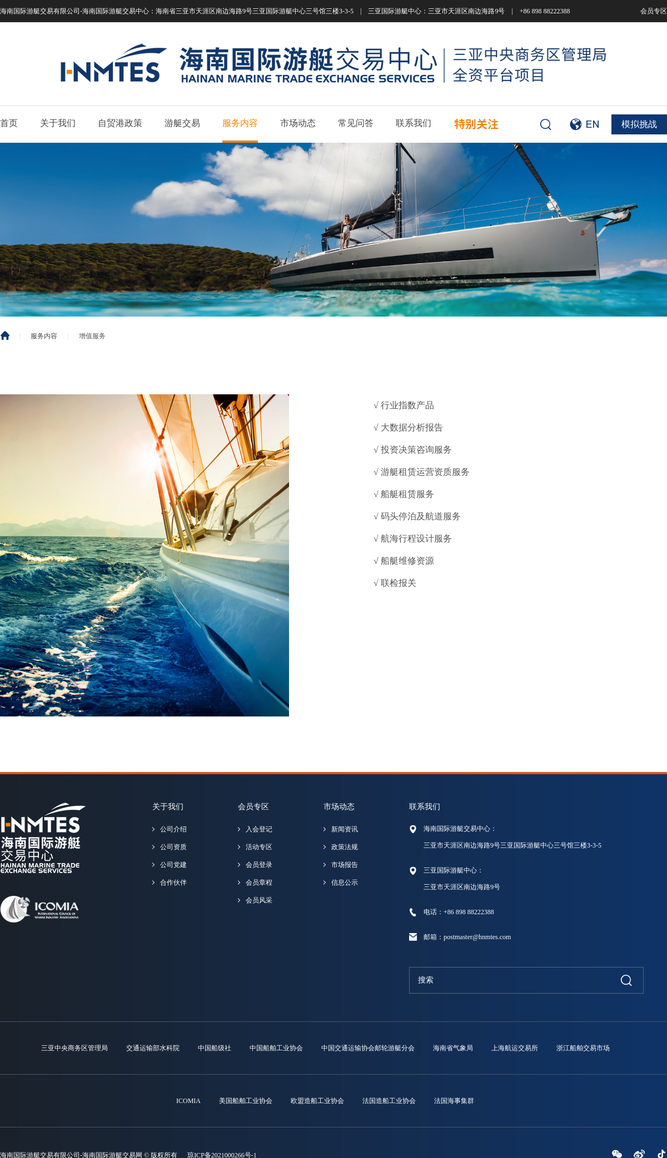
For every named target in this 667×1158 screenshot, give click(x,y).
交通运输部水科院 (153, 1048)
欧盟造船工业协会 (317, 1101)
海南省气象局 (453, 1048)
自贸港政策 (120, 123)
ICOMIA (188, 1101)
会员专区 (653, 11)
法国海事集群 (454, 1101)
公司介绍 (173, 829)
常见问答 (356, 123)
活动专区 (259, 847)
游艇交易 (182, 123)
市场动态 (298, 123)
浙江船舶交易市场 (583, 1048)
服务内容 (240, 123)
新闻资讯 (344, 829)
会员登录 (259, 865)
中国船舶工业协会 (276, 1048)
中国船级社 (214, 1048)
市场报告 (344, 865)
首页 (9, 123)
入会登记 (259, 829)
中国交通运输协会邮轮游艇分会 (368, 1048)
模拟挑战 (639, 124)
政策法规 (344, 847)
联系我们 (413, 123)
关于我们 (58, 123)
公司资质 (173, 847)
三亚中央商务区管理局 (74, 1048)
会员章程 (259, 882)
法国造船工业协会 (389, 1101)
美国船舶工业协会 (245, 1101)
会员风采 (259, 900)
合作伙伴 (173, 882)
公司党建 (173, 865)
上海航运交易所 (514, 1048)
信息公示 (344, 882)
